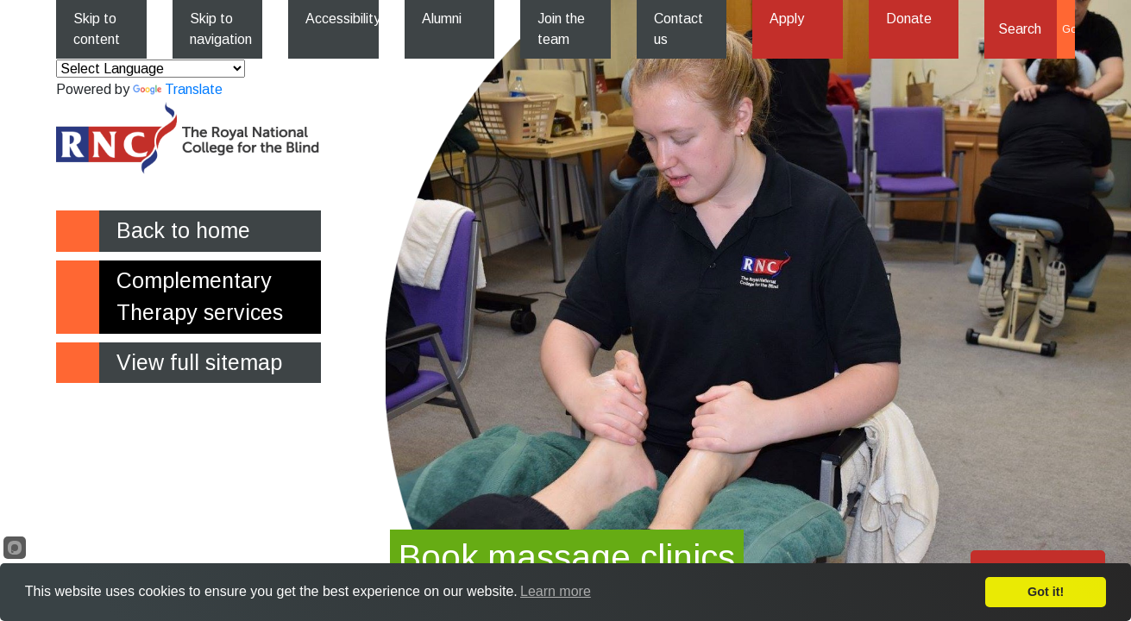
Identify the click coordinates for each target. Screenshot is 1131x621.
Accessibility (342, 18)
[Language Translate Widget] (150, 69)
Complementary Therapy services (199, 296)
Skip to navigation (221, 29)
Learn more (555, 591)
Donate (909, 18)
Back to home (183, 230)
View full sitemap (199, 362)
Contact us (678, 29)
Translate (178, 89)
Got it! (1045, 592)
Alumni (442, 18)
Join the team (561, 29)
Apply (787, 18)
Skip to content (96, 29)
